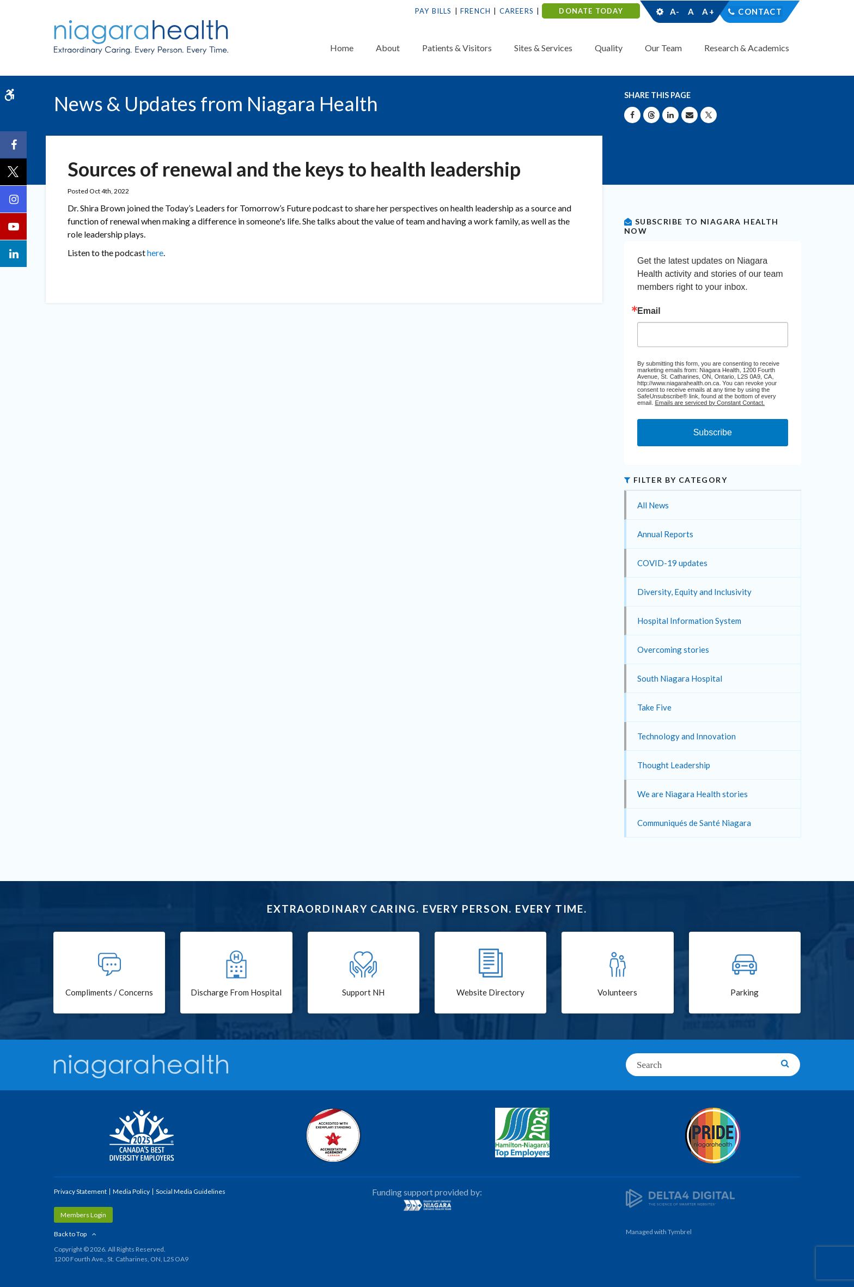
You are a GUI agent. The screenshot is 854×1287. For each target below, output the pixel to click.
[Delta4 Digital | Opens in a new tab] (680, 1197)
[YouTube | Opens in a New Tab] (13, 226)
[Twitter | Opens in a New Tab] (13, 172)
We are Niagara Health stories (692, 794)
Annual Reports (665, 534)
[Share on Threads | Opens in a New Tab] (651, 115)
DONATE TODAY (591, 11)
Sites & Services (543, 48)
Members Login (83, 1215)
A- (675, 11)
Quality (609, 48)
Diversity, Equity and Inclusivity (694, 592)
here (155, 252)
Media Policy (131, 1191)
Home (341, 48)
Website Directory (490, 993)
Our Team (663, 48)
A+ (707, 11)
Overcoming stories (673, 649)
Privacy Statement (80, 1191)
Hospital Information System (689, 621)
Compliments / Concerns (109, 993)
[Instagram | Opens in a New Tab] (13, 199)
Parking (744, 993)
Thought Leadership (673, 765)
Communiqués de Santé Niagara (694, 823)
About (388, 48)
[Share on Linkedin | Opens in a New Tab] (670, 115)
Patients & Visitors (457, 48)
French (475, 11)
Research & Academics (746, 48)
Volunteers (617, 993)
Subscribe (712, 432)
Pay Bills (433, 11)
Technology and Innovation (686, 736)
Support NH (363, 993)
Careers (516, 11)
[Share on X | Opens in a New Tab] (708, 115)
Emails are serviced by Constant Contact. (710, 402)
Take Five (654, 707)
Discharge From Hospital (236, 993)
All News (653, 505)
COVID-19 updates (672, 563)
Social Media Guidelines (190, 1191)
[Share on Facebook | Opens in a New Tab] (632, 115)
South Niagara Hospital (679, 678)
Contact (760, 11)
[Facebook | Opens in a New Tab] (13, 145)
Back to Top (70, 1234)
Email (649, 311)
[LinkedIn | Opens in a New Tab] (13, 254)
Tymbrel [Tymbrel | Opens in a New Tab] (680, 1232)
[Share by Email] (689, 115)
